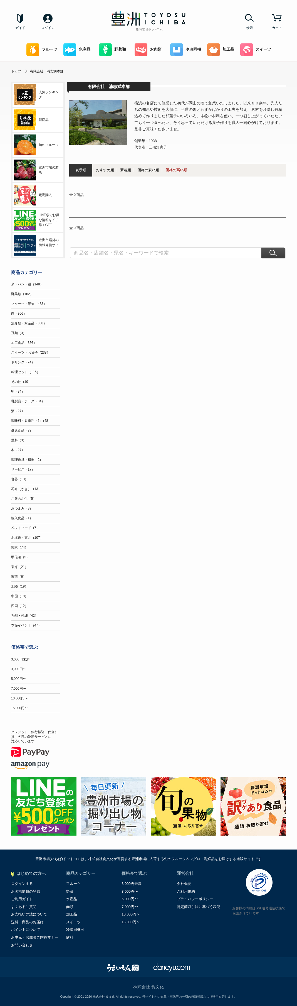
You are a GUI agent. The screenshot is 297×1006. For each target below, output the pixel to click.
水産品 (76, 49)
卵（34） (18, 391)
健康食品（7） (22, 430)
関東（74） (19, 547)
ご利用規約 (186, 891)
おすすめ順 (105, 170)
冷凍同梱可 (75, 929)
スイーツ (255, 49)
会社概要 (184, 884)
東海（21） (19, 567)
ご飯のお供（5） (23, 499)
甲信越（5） (20, 557)
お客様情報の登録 (25, 891)
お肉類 (148, 49)
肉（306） (19, 313)
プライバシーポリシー (195, 899)
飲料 (69, 937)
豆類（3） (18, 333)
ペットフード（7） (25, 528)
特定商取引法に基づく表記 (198, 907)
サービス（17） (23, 469)
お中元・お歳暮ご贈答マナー (34, 937)
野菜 (69, 891)
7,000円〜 (18, 689)
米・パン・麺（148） (27, 284)
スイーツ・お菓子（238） (30, 352)
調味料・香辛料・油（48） (31, 421)
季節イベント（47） (26, 625)
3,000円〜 (18, 669)
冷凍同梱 (185, 49)
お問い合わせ (22, 945)
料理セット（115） (25, 372)
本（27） (18, 450)
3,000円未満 (20, 659)
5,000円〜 (18, 679)
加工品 (220, 49)
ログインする (22, 884)
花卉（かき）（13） (26, 489)
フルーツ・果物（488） (29, 304)
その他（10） (21, 382)
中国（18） (19, 596)
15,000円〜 (19, 708)
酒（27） (18, 411)
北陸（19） (19, 586)
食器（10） (19, 479)
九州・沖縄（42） (24, 616)
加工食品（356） (24, 343)
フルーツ (41, 49)
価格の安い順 (148, 170)
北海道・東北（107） (27, 538)
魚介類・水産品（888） (29, 323)
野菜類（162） (22, 294)
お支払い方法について (29, 914)
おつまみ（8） (22, 508)
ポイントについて (25, 929)
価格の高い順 (176, 170)
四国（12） (19, 606)
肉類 (69, 907)
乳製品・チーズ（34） (28, 401)
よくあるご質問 (23, 907)
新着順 (125, 170)
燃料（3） (18, 440)
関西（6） (18, 577)
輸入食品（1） (22, 518)
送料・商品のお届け (27, 922)
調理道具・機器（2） (27, 460)
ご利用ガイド (22, 899)
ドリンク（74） (23, 362)
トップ (16, 71)
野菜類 (112, 49)
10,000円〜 (19, 698)
